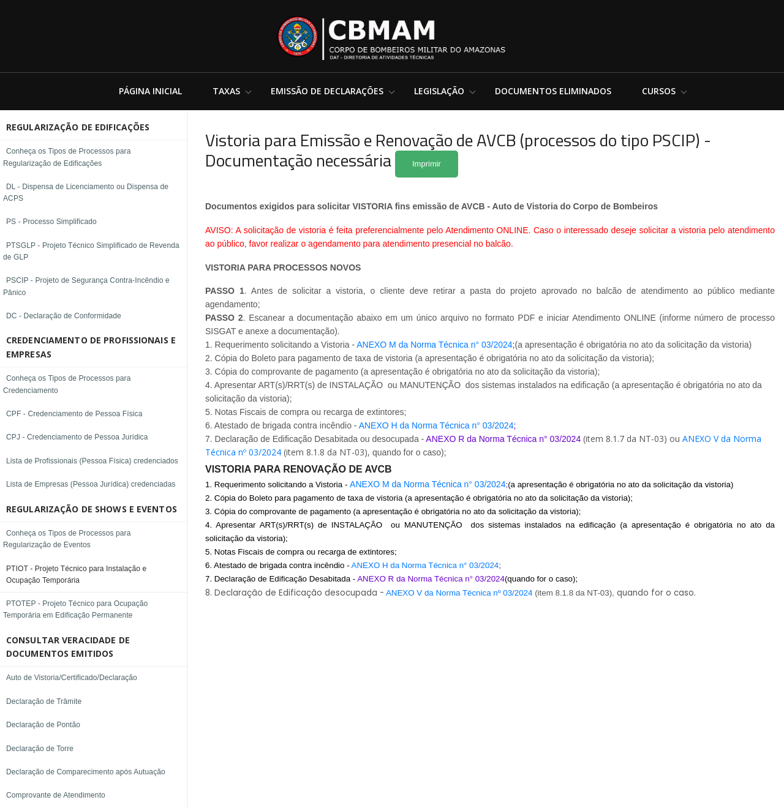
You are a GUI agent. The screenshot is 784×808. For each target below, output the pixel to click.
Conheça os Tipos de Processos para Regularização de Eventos (67, 539)
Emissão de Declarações (327, 91)
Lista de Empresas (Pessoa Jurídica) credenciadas (91, 484)
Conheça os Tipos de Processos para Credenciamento (67, 384)
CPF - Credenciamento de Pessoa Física (74, 414)
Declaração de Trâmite (43, 701)
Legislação (439, 91)
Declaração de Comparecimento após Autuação (85, 772)
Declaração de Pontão (43, 724)
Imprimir (426, 163)
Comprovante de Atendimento (55, 795)
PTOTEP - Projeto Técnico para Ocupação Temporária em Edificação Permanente (75, 609)
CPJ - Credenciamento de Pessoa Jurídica (77, 437)
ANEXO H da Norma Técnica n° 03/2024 (436, 425)
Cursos (659, 91)
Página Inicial (150, 91)
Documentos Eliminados (553, 91)
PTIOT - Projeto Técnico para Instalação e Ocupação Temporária (76, 574)
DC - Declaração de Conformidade (63, 316)
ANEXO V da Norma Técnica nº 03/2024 (459, 592)
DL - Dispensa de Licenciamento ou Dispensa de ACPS (85, 192)
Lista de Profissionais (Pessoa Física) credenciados (92, 461)
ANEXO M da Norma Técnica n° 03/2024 (434, 345)
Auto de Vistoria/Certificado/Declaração (71, 677)
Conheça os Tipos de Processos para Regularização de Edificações (67, 157)
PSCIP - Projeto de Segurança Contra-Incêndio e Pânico (86, 286)
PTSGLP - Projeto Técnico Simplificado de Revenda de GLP (91, 251)
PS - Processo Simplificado (51, 221)
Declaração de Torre (40, 748)
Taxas (226, 91)
